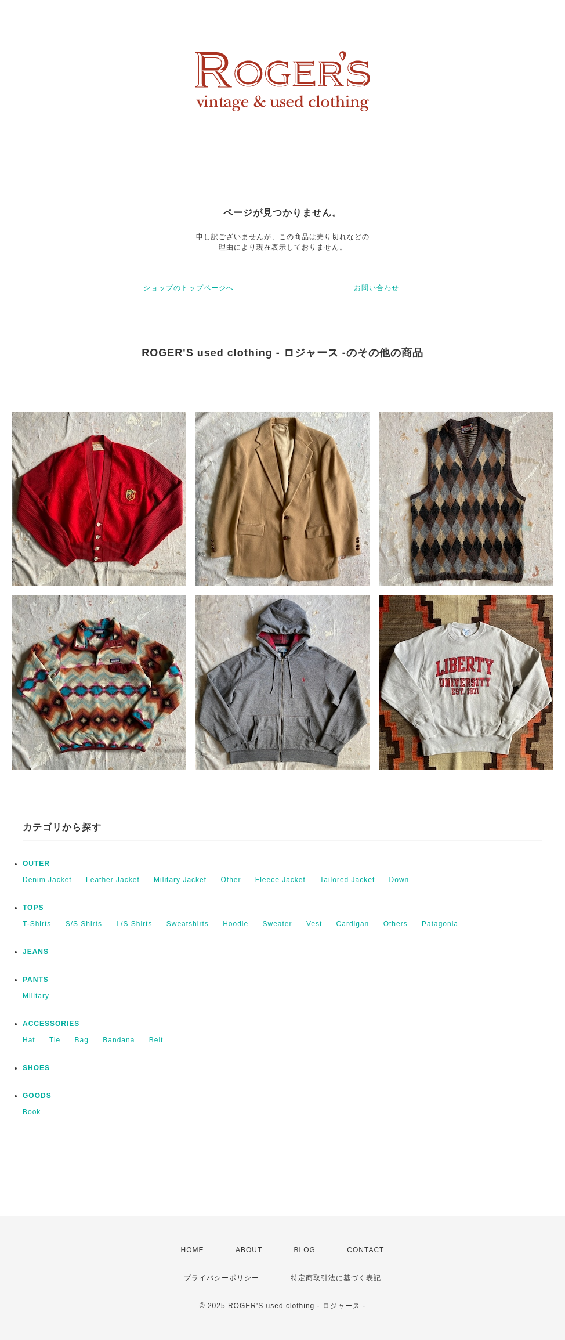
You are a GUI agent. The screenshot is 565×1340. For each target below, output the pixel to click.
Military (36, 996)
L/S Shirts (134, 924)
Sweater (277, 924)
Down (399, 880)
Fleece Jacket (280, 880)
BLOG (305, 1250)
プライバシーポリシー (221, 1278)
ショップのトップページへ (188, 288)
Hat (29, 1040)
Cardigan (353, 924)
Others (395, 924)
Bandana (119, 1040)
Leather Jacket (113, 880)
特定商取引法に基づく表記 (336, 1278)
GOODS (37, 1096)
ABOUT (249, 1250)
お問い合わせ (376, 288)
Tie (54, 1040)
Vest (314, 924)
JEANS (36, 952)
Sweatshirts (187, 924)
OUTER (36, 863)
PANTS (36, 980)
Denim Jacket (47, 880)
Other (230, 880)
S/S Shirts (84, 924)
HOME (192, 1250)
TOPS (33, 908)
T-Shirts (37, 924)
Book (32, 1112)
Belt (156, 1040)
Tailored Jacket (347, 880)
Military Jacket (180, 880)
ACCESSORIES (51, 1024)
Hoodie (235, 924)
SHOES (36, 1068)
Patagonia (440, 924)
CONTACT (365, 1250)
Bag (82, 1040)
